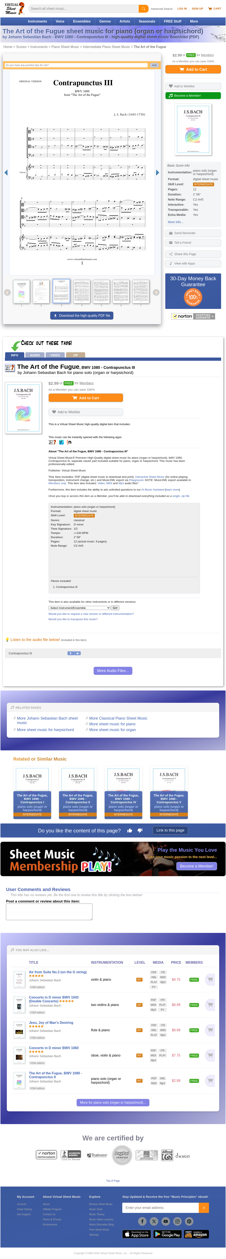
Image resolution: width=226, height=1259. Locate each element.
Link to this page (170, 830)
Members (207, 55)
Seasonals (147, 21)
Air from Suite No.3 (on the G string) (58, 972)
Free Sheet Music (99, 1229)
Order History (24, 1209)
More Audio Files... (113, 671)
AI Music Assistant (152, 489)
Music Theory (97, 1214)
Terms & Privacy (52, 1219)
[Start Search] (143, 9)
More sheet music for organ (112, 730)
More (194, 21)
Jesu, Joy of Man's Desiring (51, 1022)
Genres (105, 21)
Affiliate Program (52, 1209)
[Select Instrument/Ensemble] (79, 608)
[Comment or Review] (49, 912)
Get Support (24, 1214)
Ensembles (82, 21)
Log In (182, 8)
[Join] (204, 1208)
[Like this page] (129, 831)
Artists (124, 21)
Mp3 (121, 483)
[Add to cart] (210, 979)
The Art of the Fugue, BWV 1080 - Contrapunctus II (55, 1075)
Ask (154, 65)
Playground (136, 480)
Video (101, 483)
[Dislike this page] (140, 831)
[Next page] (158, 172)
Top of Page (113, 1180)
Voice (60, 21)
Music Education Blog (101, 1224)
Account (21, 1204)
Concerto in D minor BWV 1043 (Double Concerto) (54, 999)
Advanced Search (162, 8)
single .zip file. (181, 496)
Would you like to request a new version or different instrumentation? (91, 613)
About (46, 1204)
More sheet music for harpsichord (45, 730)
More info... (175, 222)
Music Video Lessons (101, 1219)
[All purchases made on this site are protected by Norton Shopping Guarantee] (193, 316)
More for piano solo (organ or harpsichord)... (113, 1102)
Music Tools (95, 1209)
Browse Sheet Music (100, 1204)
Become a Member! (196, 866)
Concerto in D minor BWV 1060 (54, 1048)
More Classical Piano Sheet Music (118, 718)
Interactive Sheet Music (149, 476)
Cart (214, 8)
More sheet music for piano (112, 724)
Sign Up (197, 8)
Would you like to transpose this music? (73, 619)
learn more (172, 489)
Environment (50, 1224)
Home (7, 47)
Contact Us (49, 1214)
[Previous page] (6, 172)
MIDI (109, 483)
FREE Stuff (172, 21)
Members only (57, 483)
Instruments (37, 21)
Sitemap (94, 1234)
